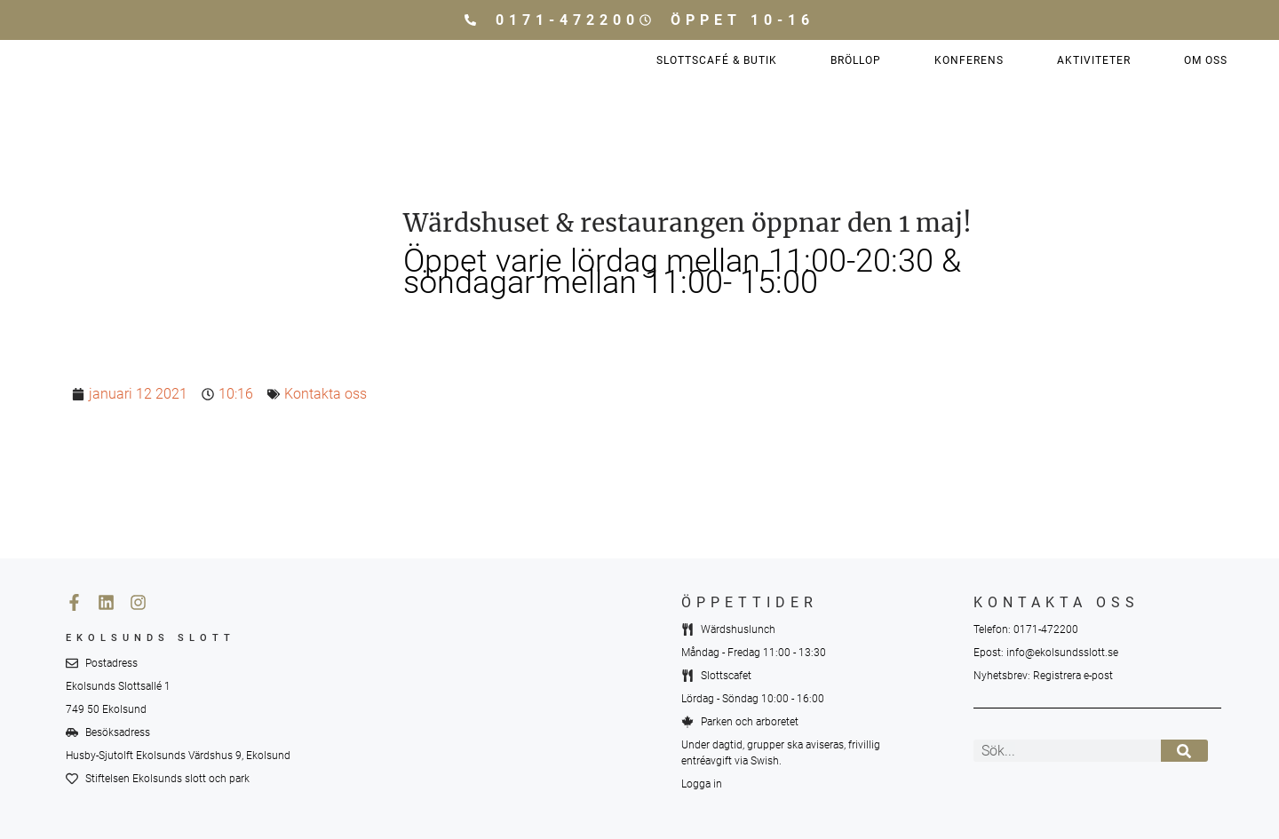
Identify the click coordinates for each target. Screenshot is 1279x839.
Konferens (969, 60)
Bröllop (855, 60)
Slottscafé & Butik (716, 60)
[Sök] (1184, 751)
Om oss (1205, 60)
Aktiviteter (1094, 60)
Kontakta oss (325, 393)
